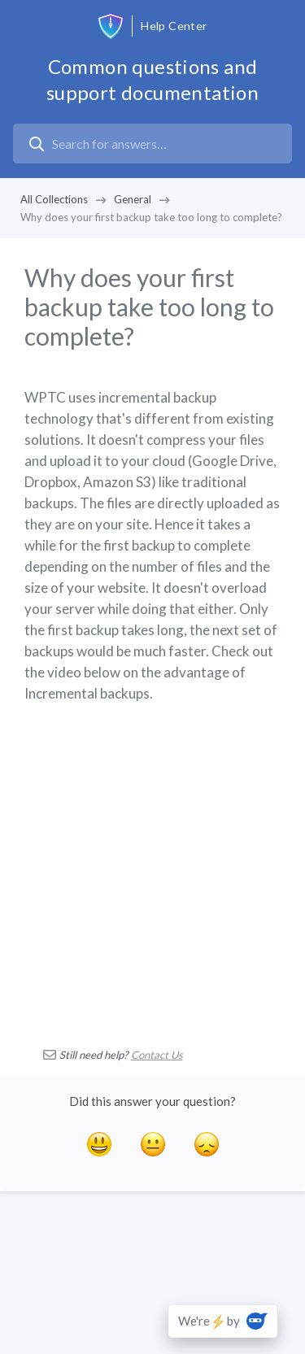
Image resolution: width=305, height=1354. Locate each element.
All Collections (54, 199)
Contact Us (157, 1054)
